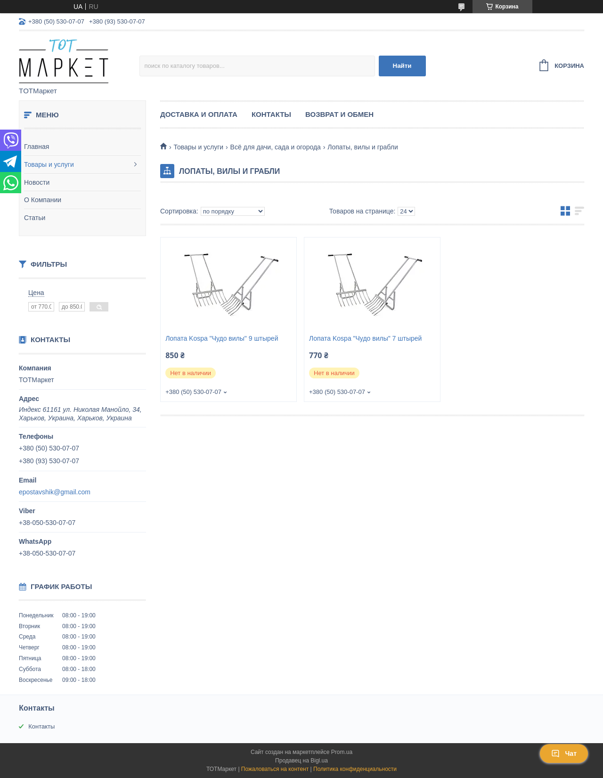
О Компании (42, 200)
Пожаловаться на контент (275, 769)
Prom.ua (341, 752)
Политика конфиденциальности (355, 769)
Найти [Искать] (402, 65)
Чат (564, 753)
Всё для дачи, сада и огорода (275, 147)
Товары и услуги (49, 164)
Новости (36, 182)
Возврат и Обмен (339, 114)
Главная (36, 146)
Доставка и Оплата (198, 114)
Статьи (34, 217)
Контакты (271, 114)
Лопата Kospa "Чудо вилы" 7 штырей (365, 338)
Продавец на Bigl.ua (301, 760)
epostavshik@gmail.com (54, 492)
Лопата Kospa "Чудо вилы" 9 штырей (221, 338)
